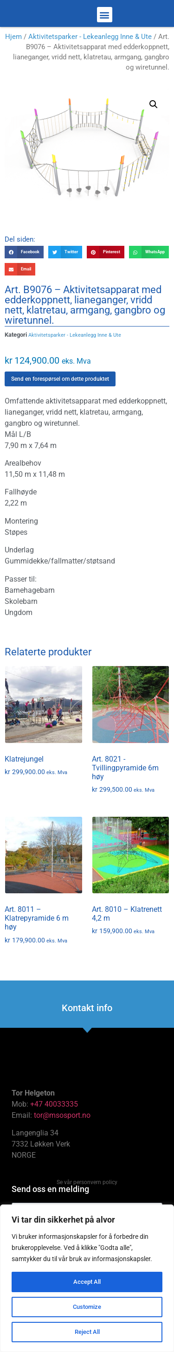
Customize (87, 1307)
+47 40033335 (54, 1111)
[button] (104, 18)
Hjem (13, 43)
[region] (87, 1278)
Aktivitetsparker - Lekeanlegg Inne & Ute (90, 43)
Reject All (87, 1332)
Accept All (87, 1282)
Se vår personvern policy (87, 1189)
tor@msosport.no (63, 1122)
